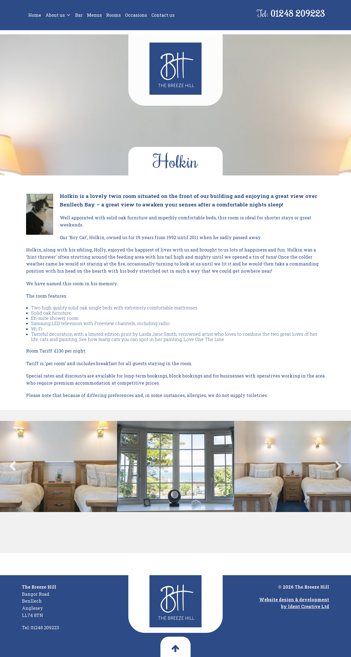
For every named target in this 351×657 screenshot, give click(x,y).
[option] (58, 466)
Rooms (113, 15)
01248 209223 (297, 13)
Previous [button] (12, 466)
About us (58, 15)
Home (34, 15)
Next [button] (338, 466)
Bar (79, 15)
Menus (94, 15)
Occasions (136, 15)
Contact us (162, 15)
